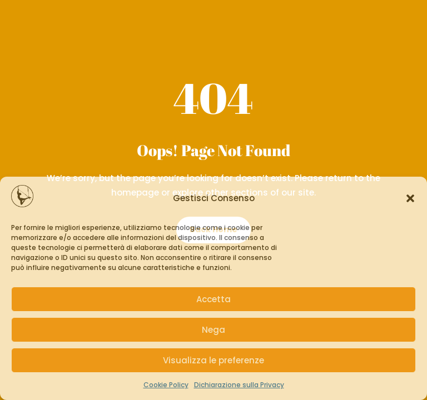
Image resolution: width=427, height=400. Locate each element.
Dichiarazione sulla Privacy (239, 384)
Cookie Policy (165, 384)
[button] (410, 198)
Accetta (213, 299)
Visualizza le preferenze (213, 360)
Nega (213, 330)
